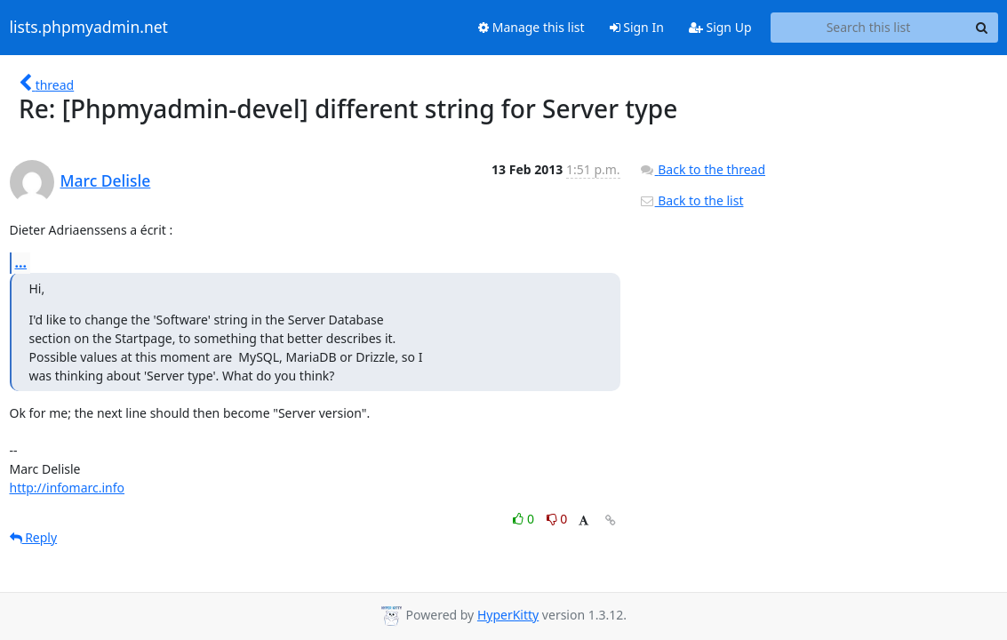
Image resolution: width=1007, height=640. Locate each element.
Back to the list (691, 200)
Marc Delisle (105, 180)
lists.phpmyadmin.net (89, 27)
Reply (34, 537)
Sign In (637, 27)
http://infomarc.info (67, 487)
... (21, 262)
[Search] (982, 27)
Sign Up (720, 27)
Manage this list (531, 27)
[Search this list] (869, 27)
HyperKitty (508, 614)
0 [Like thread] (525, 518)
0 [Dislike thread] (557, 518)
